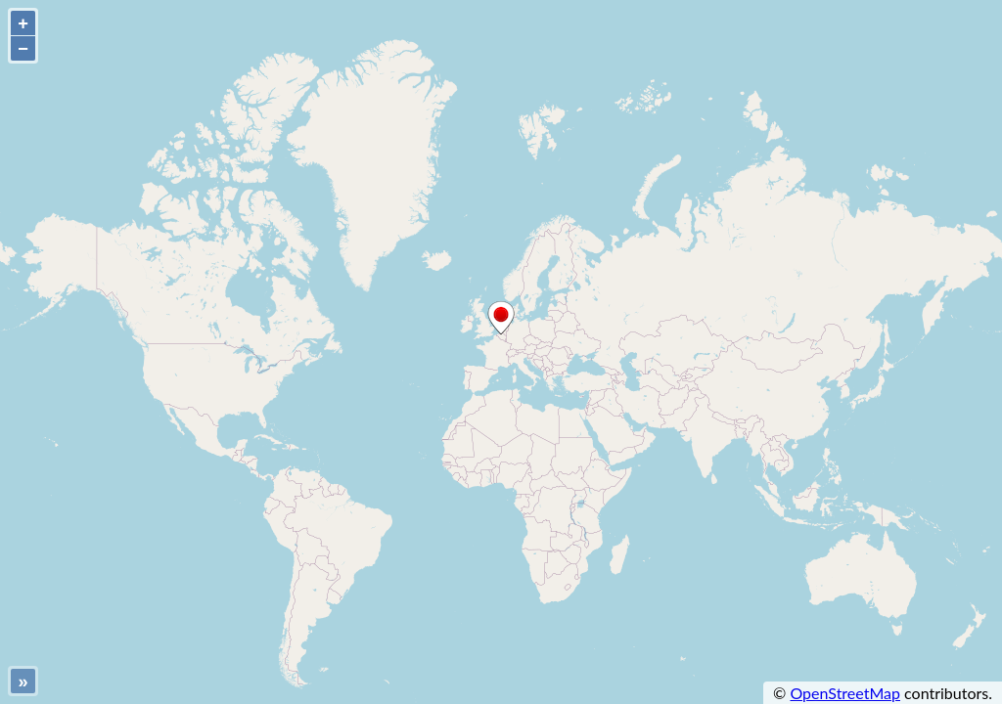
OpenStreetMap (845, 692)
